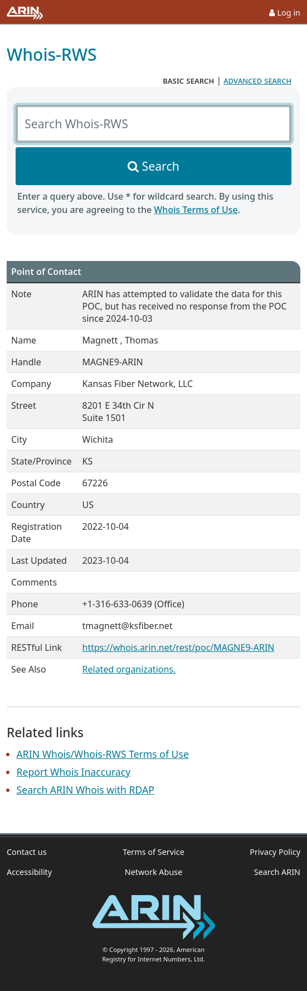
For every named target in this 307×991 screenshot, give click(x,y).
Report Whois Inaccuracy (74, 772)
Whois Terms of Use (195, 210)
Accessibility (29, 872)
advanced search (257, 80)
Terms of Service (153, 852)
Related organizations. (129, 669)
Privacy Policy (275, 852)
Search (160, 166)
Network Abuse (154, 872)
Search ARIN (277, 872)
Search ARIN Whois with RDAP (85, 789)
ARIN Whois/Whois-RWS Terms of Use (103, 754)
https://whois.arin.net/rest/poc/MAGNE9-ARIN (178, 647)
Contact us (27, 852)
